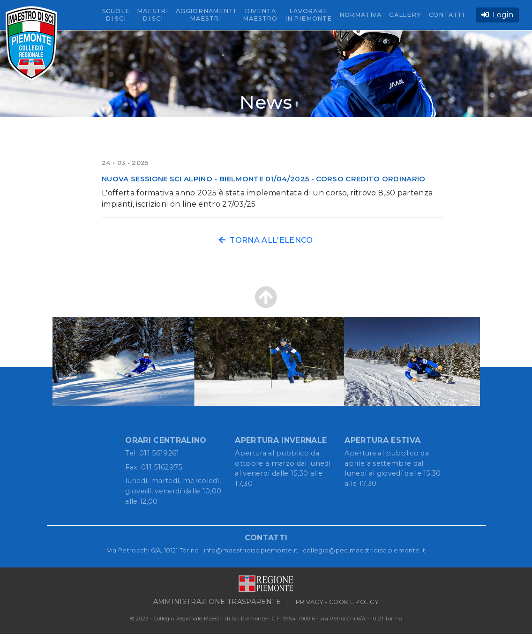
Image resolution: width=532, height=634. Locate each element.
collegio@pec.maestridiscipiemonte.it (364, 550)
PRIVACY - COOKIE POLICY (337, 601)
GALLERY (405, 14)
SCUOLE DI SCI (116, 14)
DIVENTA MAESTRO (260, 14)
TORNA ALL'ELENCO (266, 240)
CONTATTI (447, 14)
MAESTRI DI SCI (152, 14)
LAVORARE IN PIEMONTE (308, 14)
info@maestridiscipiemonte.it (251, 550)
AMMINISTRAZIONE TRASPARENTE (217, 601)
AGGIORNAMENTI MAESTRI (205, 14)
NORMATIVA (360, 14)
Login (497, 14)
